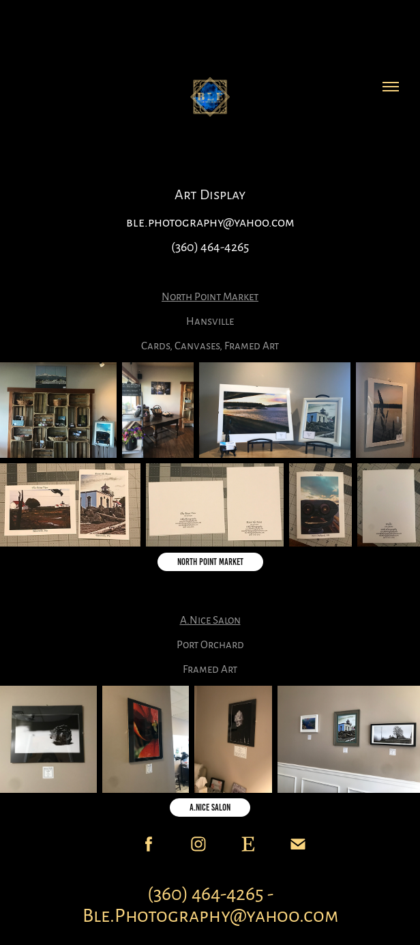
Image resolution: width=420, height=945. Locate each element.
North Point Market (210, 562)
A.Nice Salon (210, 807)
